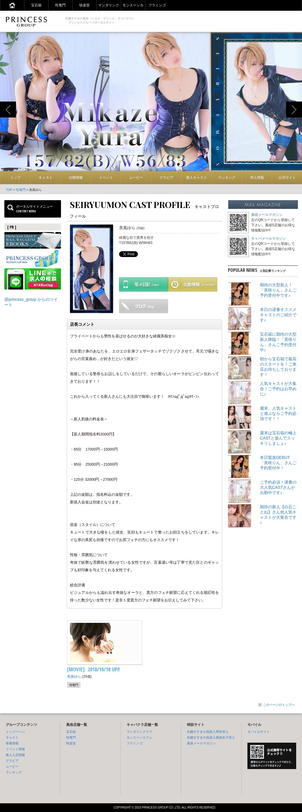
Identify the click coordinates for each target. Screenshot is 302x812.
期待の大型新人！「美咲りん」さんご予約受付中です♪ (278, 290)
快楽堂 (84, 5)
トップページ (15, 731)
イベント (106, 178)
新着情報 (12, 743)
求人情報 (257, 178)
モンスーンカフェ (139, 737)
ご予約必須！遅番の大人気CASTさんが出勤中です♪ (278, 487)
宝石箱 (36, 5)
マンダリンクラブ (139, 731)
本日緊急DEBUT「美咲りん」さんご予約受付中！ (278, 462)
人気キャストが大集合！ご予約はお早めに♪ (278, 388)
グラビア (166, 178)
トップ (15, 178)
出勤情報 (76, 178)
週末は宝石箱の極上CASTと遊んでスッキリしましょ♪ (278, 438)
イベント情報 (15, 749)
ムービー (136, 178)
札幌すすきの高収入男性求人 (208, 731)
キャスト (46, 178)
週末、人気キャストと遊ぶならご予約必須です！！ (278, 413)
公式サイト (287, 178)
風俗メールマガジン (267, 215)
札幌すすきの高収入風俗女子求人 (211, 737)
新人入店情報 (15, 755)
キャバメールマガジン (268, 238)
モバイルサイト (258, 731)
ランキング (227, 178)
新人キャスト (196, 178)
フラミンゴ (157, 5)
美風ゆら (74, 676)
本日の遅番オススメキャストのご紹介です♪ (278, 314)
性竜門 (60, 5)
